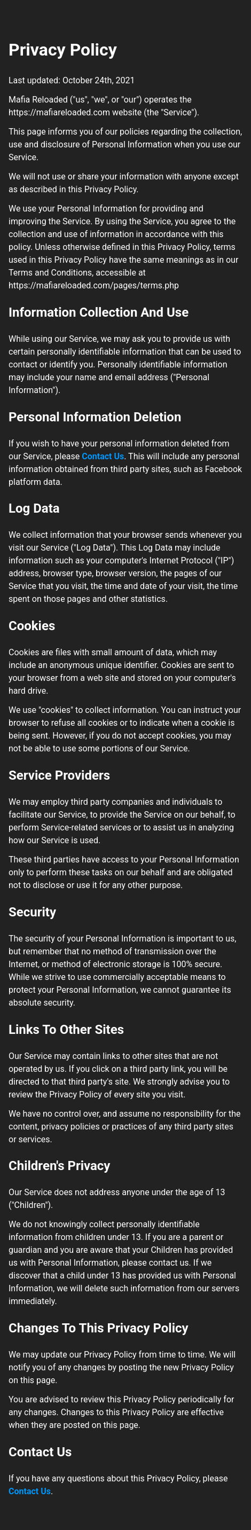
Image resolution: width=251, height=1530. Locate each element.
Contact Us (103, 456)
